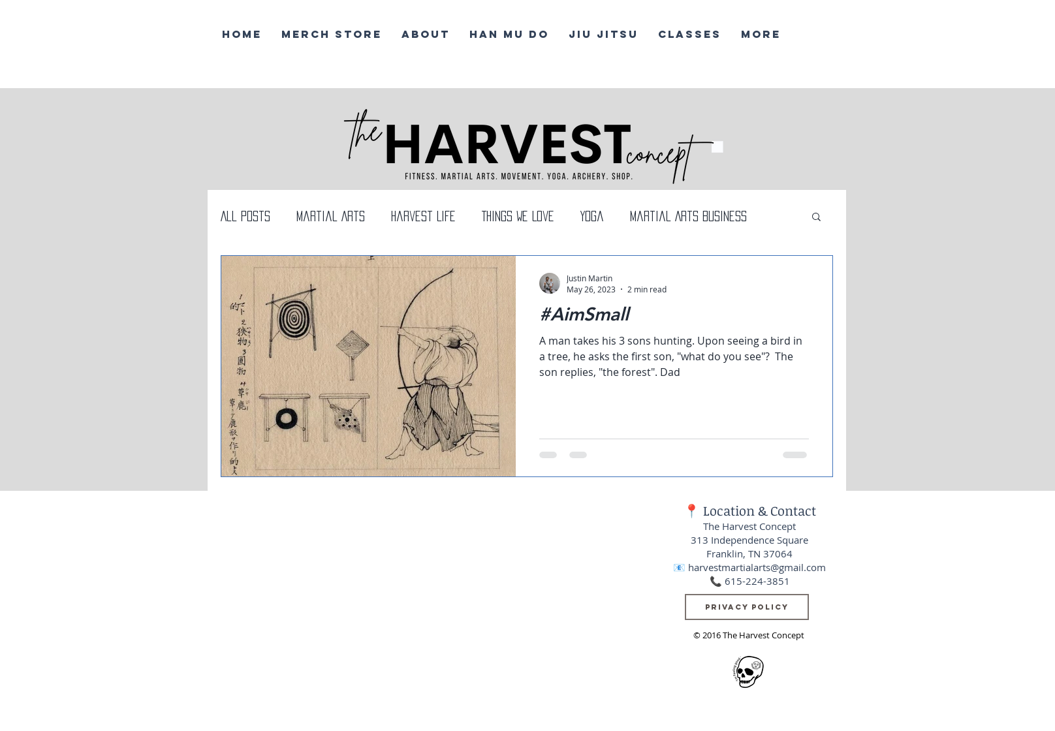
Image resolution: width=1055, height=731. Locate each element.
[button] (816, 218)
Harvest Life (423, 216)
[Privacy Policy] (747, 607)
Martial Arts (330, 216)
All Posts (245, 216)
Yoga (592, 216)
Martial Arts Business (688, 216)
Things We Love (518, 216)
